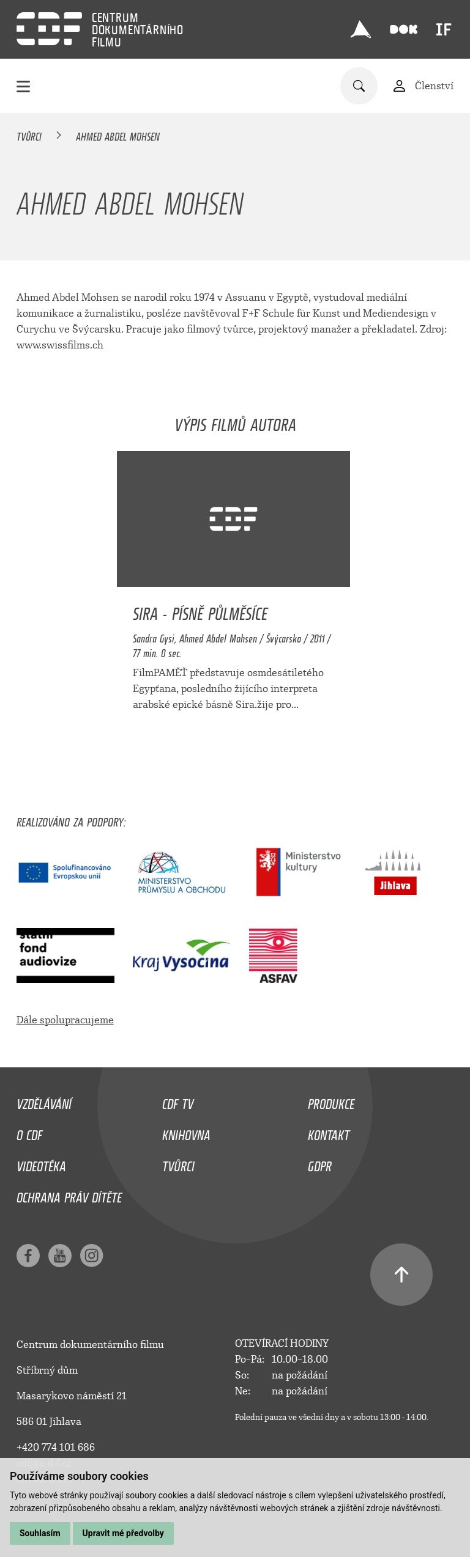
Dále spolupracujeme (65, 1020)
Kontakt (328, 1132)
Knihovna (186, 1132)
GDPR (320, 1163)
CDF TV (177, 1101)
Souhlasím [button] (40, 1533)
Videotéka (41, 1163)
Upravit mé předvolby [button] (123, 1533)
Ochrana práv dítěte (69, 1194)
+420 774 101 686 (56, 1447)
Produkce (331, 1101)
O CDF (29, 1132)
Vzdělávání (44, 1101)
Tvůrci (29, 134)
